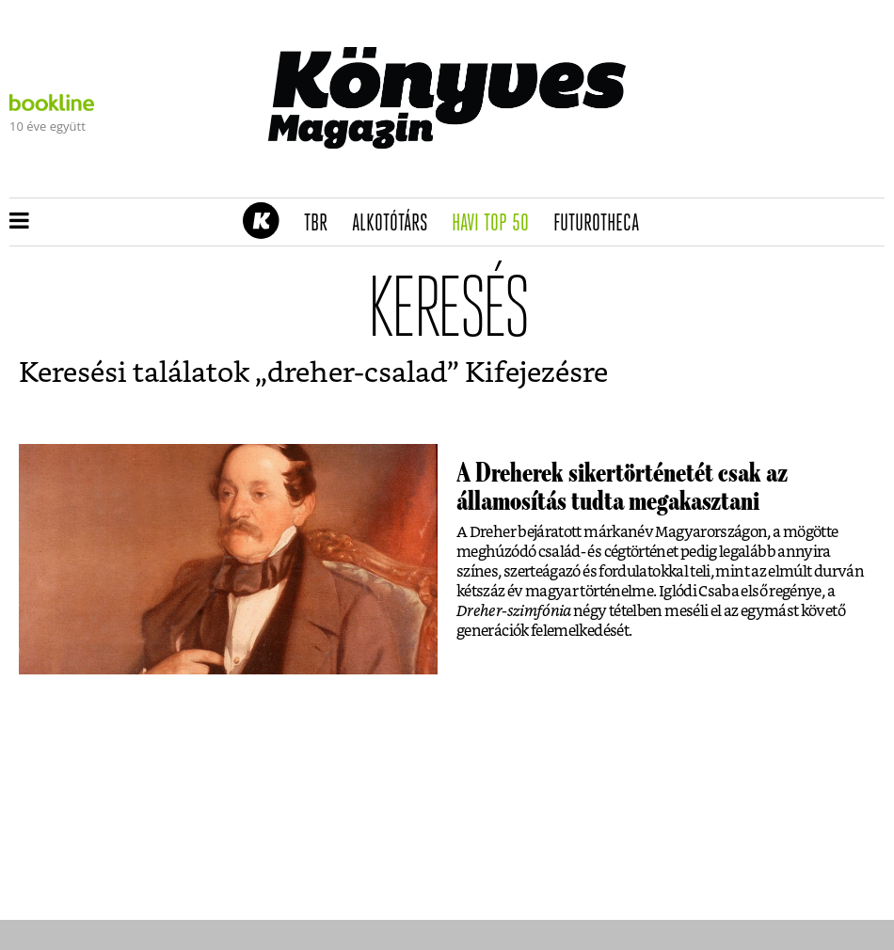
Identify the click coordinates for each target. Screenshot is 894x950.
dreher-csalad (357, 373)
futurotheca (602, 224)
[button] (19, 222)
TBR (322, 224)
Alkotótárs (396, 224)
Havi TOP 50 (496, 224)
